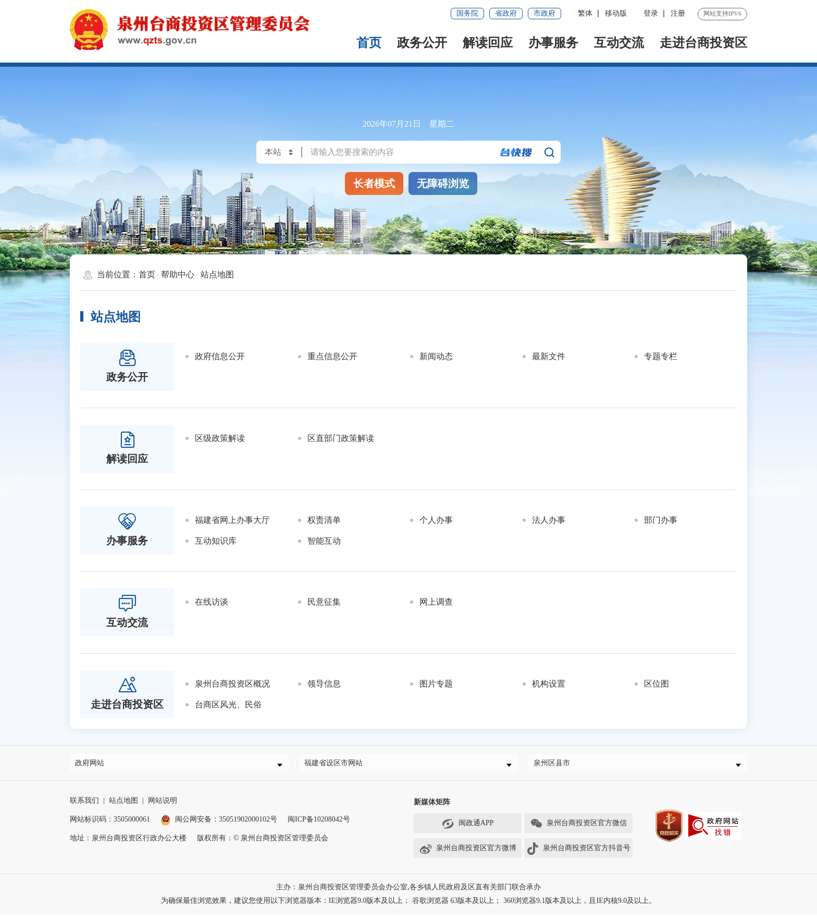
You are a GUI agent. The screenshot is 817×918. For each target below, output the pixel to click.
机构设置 (548, 683)
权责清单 (324, 520)
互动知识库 (216, 540)
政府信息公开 (220, 356)
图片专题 (436, 683)
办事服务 (553, 43)
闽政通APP (468, 828)
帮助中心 (177, 274)
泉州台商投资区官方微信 (578, 828)
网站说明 (162, 805)
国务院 (467, 13)
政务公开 (422, 43)
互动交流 (619, 43)
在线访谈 (211, 601)
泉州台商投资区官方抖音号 (578, 853)
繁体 (585, 13)
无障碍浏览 (443, 183)
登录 (650, 13)
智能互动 (324, 540)
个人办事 (436, 520)
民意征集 (324, 601)
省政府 (506, 13)
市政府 (544, 13)
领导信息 (324, 683)
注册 (678, 13)
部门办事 (660, 520)
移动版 (616, 13)
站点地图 (217, 274)
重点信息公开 (332, 356)
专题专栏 (660, 356)
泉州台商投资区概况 (232, 683)
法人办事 (548, 520)
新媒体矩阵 (432, 806)
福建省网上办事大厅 (232, 520)
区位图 (656, 683)
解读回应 (488, 43)
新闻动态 (436, 356)
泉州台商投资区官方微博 (467, 853)
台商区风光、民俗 (228, 704)
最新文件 (548, 356)
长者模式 (374, 183)
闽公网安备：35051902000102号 (218, 823)
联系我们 (84, 805)
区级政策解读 (220, 438)
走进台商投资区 (703, 43)
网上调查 (436, 601)
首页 (368, 43)
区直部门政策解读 (340, 438)
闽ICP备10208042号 (319, 823)
